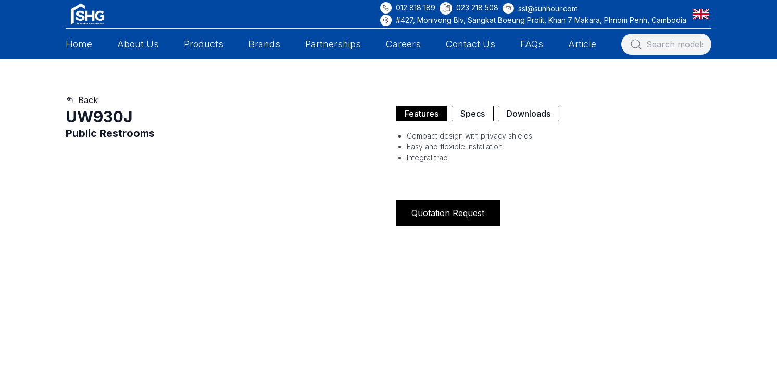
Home (79, 44)
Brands (264, 44)
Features (421, 113)
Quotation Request (447, 213)
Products (203, 44)
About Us (138, 44)
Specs (472, 113)
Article (582, 44)
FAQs (531, 44)
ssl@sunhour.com (548, 8)
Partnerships (333, 44)
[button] (703, 14)
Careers (403, 44)
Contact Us (470, 44)
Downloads (528, 113)
